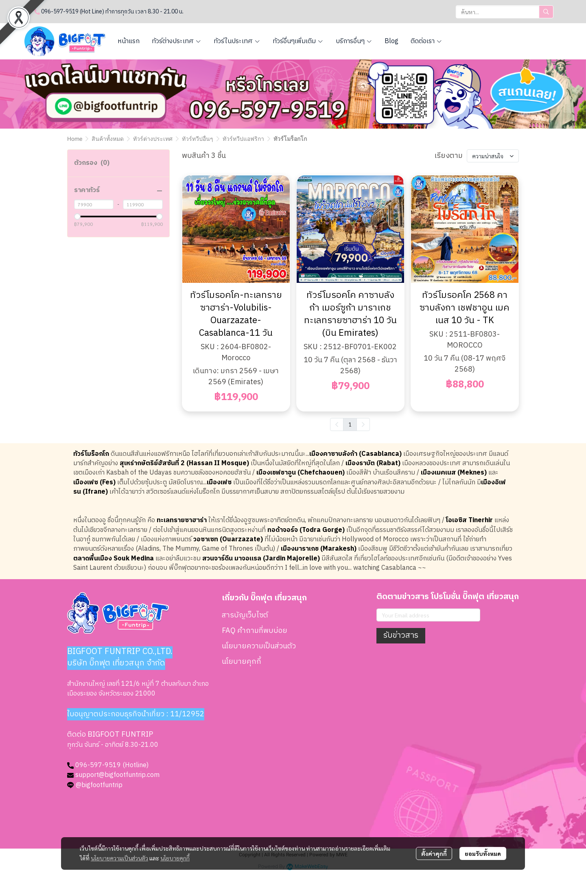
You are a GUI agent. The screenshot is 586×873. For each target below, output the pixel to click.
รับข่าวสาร (400, 635)
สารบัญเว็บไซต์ (245, 615)
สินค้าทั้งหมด (108, 139)
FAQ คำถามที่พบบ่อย (254, 631)
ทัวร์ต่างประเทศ (153, 139)
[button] (504, 11)
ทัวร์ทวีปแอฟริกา (243, 139)
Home (74, 139)
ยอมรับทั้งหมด (483, 853)
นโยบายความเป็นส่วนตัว (119, 858)
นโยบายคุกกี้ (175, 858)
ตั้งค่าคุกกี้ (434, 853)
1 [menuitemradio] (350, 424)
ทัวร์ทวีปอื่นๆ (197, 139)
